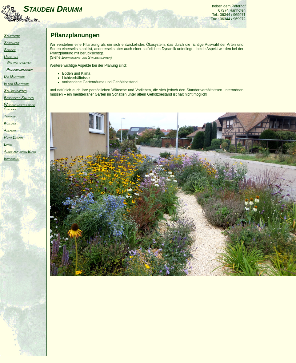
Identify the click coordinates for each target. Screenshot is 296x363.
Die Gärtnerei (14, 76)
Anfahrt (10, 130)
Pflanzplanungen (19, 69)
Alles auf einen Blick (20, 151)
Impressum (11, 158)
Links (8, 144)
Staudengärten (15, 91)
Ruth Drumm (13, 137)
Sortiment (11, 43)
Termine (10, 116)
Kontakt (10, 123)
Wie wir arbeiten (18, 62)
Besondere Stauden (19, 98)
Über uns (11, 57)
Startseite (12, 36)
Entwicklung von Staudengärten (86, 57)
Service (10, 50)
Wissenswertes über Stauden (19, 107)
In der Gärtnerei (16, 83)
